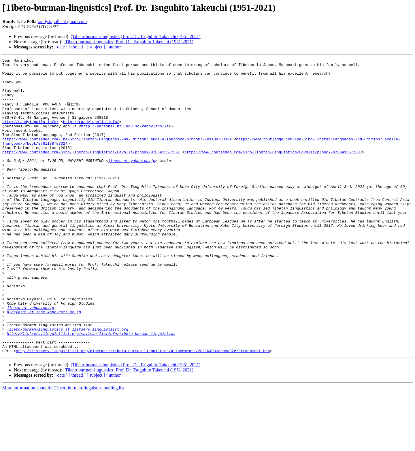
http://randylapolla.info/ (30, 134)
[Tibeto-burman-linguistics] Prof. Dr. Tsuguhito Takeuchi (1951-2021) (135, 36)
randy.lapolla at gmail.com (62, 21)
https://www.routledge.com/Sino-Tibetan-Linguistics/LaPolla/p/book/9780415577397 (91, 170)
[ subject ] (96, 46)
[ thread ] (77, 46)
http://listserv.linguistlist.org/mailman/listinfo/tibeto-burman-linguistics (91, 388)
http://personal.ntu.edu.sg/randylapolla (125, 139)
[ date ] (60, 46)
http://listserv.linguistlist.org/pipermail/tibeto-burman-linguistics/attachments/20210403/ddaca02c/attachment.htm (143, 409)
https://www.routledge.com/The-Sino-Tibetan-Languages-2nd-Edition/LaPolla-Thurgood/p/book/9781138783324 (117, 154)
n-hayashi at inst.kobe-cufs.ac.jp (44, 362)
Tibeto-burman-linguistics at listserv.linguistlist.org (67, 383)
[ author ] (115, 46)
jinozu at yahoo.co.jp (131, 180)
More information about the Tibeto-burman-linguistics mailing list (63, 446)
